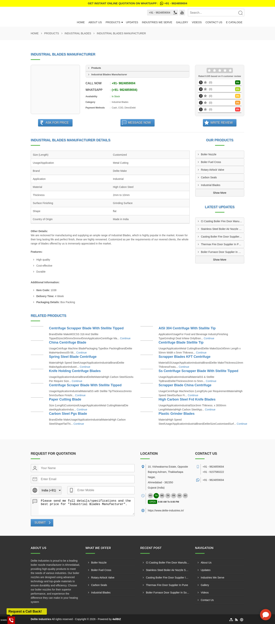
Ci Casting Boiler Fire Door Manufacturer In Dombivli (222, 221)
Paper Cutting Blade (65, 399)
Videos (197, 22)
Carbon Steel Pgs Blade (68, 414)
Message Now (139, 122)
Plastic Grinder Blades (177, 414)
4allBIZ (116, 619)
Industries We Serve (157, 22)
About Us (95, 22)
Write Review (221, 122)
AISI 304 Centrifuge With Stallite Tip (187, 328)
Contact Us (214, 22)
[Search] (240, 12)
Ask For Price (57, 122)
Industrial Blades (78, 33)
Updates (132, 22)
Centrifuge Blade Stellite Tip (181, 342)
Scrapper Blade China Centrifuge (185, 385)
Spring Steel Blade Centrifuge (73, 357)
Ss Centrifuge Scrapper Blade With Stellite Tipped (198, 371)
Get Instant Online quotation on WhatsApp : (137, 3)
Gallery (182, 22)
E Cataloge (234, 22)
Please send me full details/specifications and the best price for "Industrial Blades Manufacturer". (86, 506)
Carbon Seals (209, 177)
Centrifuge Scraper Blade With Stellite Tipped (85, 385)
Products (113, 22)
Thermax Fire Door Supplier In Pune (222, 244)
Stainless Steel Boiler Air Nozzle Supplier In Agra (222, 228)
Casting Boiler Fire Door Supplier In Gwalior (222, 236)
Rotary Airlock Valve (212, 169)
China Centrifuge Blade (67, 342)
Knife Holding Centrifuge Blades (75, 371)
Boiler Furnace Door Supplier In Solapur (222, 251)
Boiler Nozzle (208, 154)
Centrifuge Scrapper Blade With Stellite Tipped (86, 328)
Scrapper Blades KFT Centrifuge (185, 357)
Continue (125, 338)
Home (81, 22)
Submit (40, 522)
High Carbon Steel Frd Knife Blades (187, 399)
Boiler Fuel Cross (211, 162)
